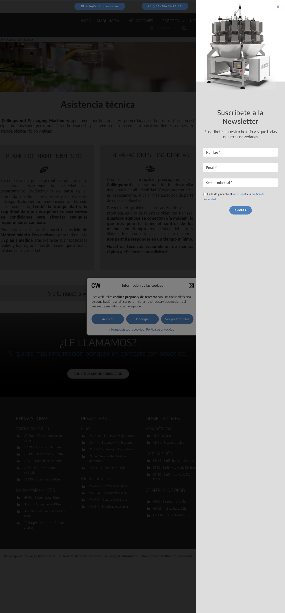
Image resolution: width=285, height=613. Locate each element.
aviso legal (277, 194)
